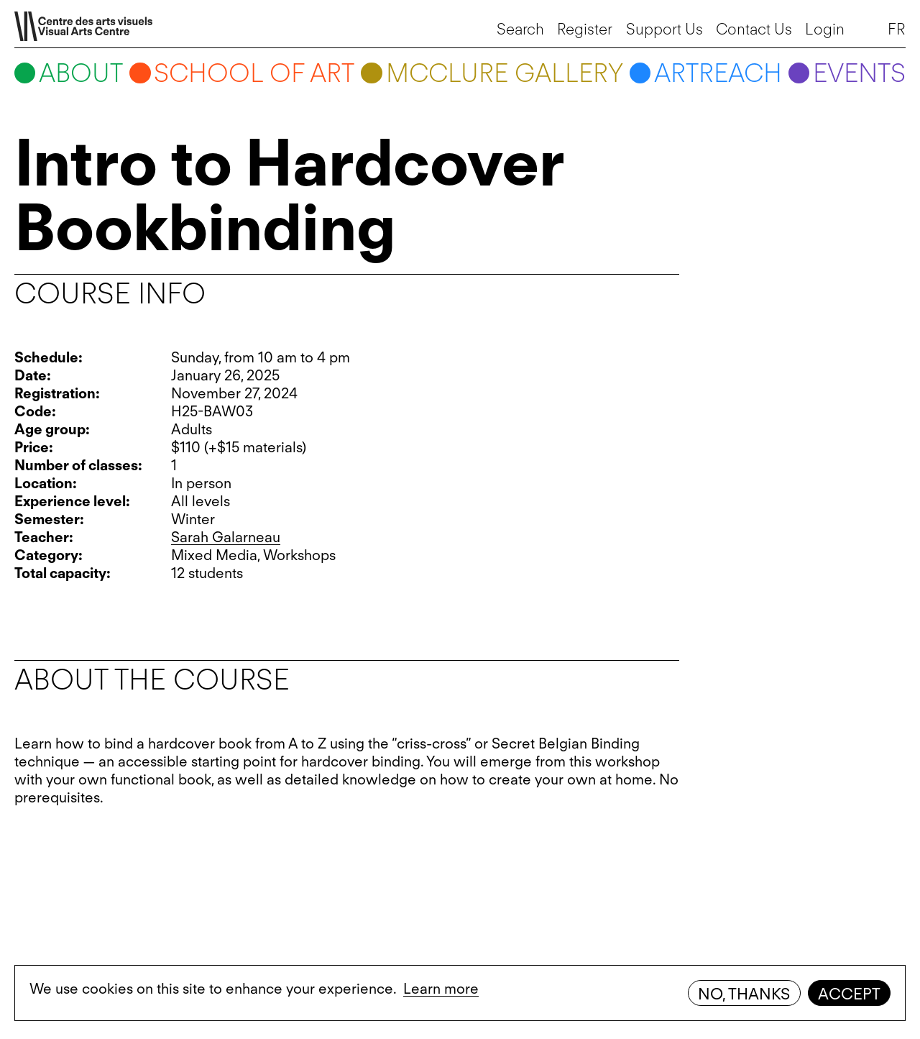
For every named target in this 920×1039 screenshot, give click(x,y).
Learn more (441, 988)
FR (897, 28)
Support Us (664, 28)
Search (520, 28)
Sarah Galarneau (225, 537)
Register (584, 28)
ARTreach (718, 73)
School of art (254, 73)
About (81, 73)
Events (859, 73)
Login (825, 28)
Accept (849, 993)
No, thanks (744, 993)
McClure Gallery (504, 73)
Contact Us (754, 28)
